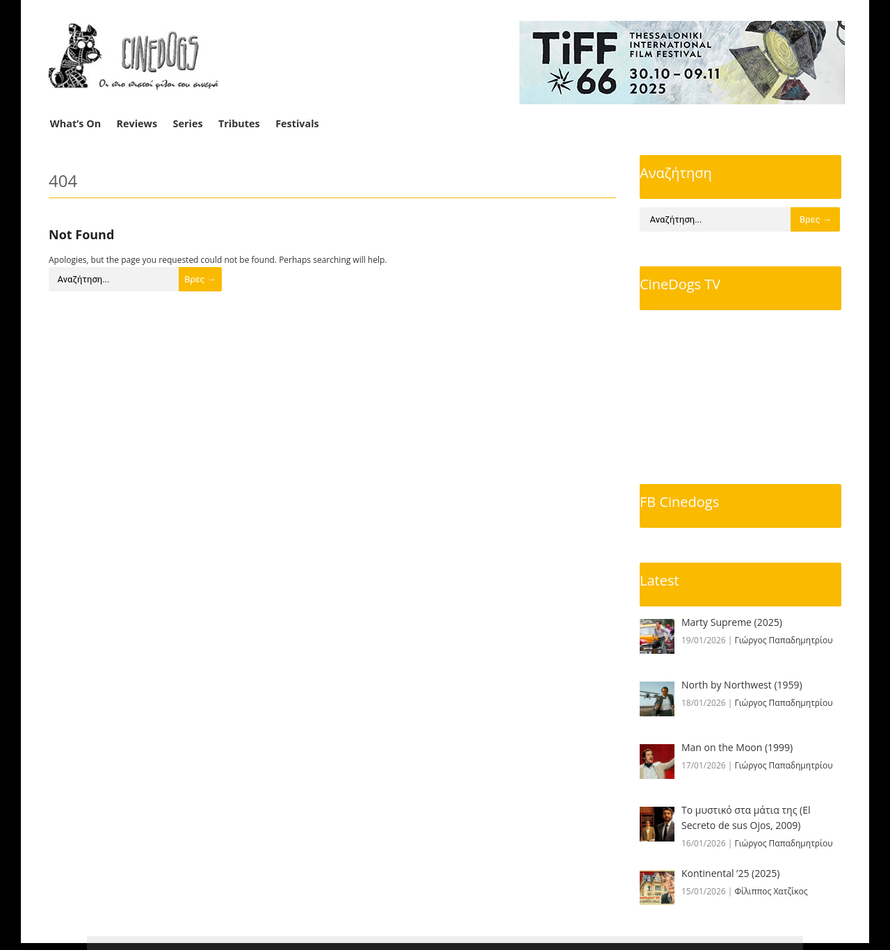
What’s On (75, 123)
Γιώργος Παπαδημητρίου (784, 640)
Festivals (297, 123)
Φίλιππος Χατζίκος (771, 891)
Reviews (137, 123)
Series (188, 123)
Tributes (239, 123)
